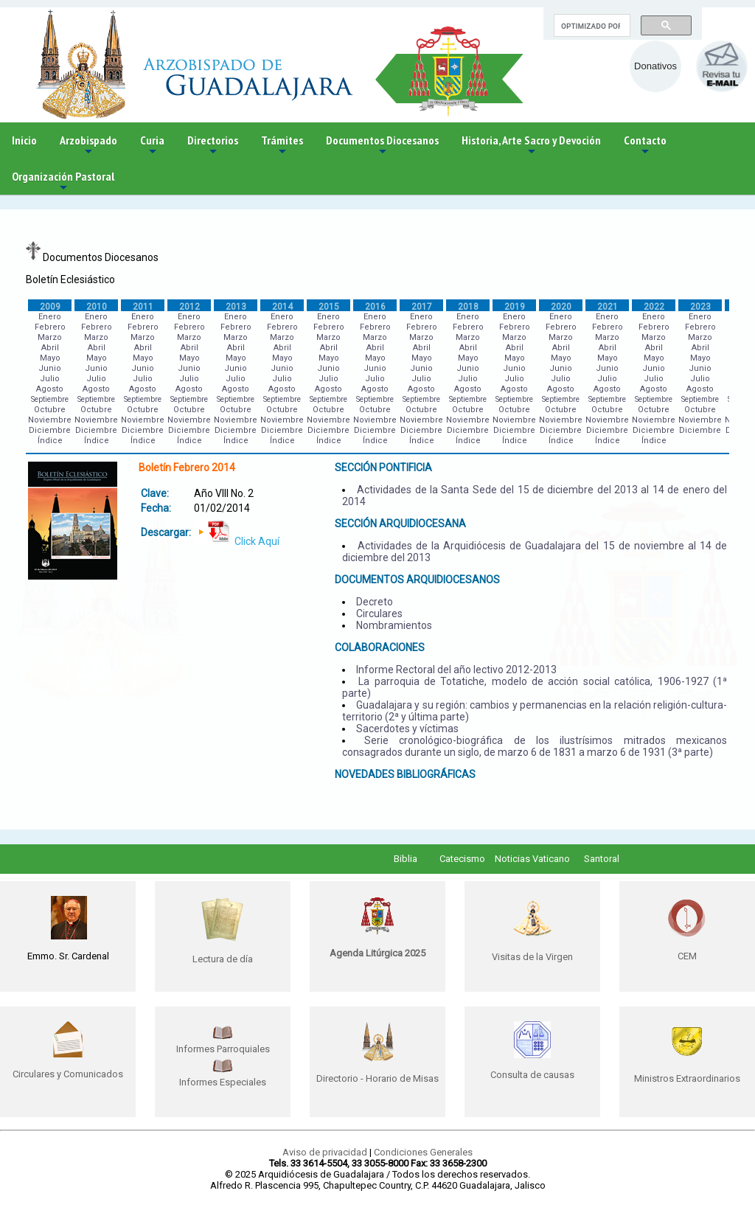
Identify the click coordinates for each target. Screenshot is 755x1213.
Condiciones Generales (423, 1152)
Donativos (655, 66)
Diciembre (50, 430)
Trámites (282, 146)
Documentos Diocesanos (382, 146)
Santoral (601, 858)
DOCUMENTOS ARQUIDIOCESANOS (417, 579)
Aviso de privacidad (324, 1152)
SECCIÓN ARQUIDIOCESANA (400, 523)
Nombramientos (394, 625)
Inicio (24, 140)
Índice (50, 440)
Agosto (49, 389)
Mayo (50, 358)
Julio (50, 378)
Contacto (645, 146)
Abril (50, 347)
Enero (49, 317)
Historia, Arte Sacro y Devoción (531, 146)
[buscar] (590, 25)
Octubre (50, 409)
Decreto (374, 602)
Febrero (50, 327)
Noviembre (50, 420)
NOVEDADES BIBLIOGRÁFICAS (405, 774)
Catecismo (462, 858)
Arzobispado (88, 146)
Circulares (379, 613)
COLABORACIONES (380, 647)
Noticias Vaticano (532, 858)
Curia (152, 146)
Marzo (50, 337)
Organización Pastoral (63, 182)
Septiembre (50, 399)
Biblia (405, 858)
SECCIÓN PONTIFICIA (383, 467)
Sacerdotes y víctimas (407, 728)
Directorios (212, 146)
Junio (49, 368)
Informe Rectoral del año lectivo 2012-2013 (456, 669)
